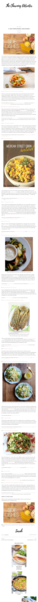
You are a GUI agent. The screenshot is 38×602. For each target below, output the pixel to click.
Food (17, 26)
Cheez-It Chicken (15, 118)
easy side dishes (5, 524)
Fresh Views (28, 291)
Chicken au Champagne (8, 297)
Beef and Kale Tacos (8, 199)
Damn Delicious (11, 462)
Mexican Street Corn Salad (7, 138)
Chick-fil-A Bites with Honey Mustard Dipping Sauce (19, 344)
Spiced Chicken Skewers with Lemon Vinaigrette (12, 480)
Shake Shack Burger (10, 283)
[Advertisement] (19, 19)
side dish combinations (19, 524)
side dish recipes (30, 524)
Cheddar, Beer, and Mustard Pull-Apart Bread (10, 106)
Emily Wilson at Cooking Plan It (19, 473)
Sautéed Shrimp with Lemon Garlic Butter (11, 346)
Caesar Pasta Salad (6, 471)
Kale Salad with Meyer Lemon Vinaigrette (10, 430)
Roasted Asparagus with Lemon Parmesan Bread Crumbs (12, 300)
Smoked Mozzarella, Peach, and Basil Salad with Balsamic (12, 91)
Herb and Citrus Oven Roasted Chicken (24, 357)
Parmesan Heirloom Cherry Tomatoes (9, 287)
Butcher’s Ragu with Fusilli (15, 415)
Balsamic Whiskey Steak (28, 134)
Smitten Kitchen (24, 110)
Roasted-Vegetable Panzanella (8, 123)
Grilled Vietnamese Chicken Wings (27, 426)
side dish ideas (25, 524)
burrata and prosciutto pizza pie (19, 102)
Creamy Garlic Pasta (6, 221)
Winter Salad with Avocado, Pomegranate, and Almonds (13, 482)
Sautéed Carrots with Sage (7, 348)
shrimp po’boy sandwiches (15, 467)
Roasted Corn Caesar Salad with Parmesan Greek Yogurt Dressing (15, 361)
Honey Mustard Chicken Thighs (20, 231)
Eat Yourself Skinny (11, 212)
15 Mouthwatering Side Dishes (19, 29)
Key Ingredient (6, 225)
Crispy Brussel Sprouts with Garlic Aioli (9, 235)
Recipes (20, 26)
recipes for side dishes (11, 524)
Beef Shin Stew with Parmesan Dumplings (21, 492)
